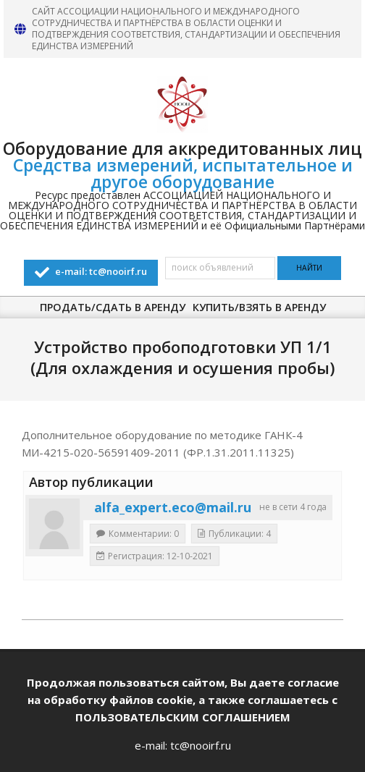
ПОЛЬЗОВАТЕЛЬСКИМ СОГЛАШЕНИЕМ (182, 717)
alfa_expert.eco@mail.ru (172, 507)
